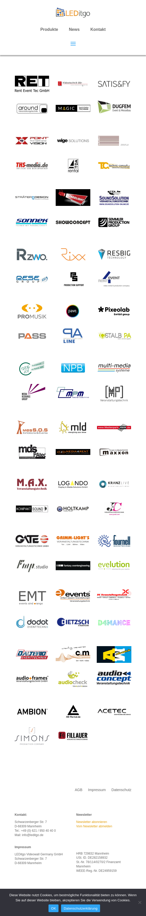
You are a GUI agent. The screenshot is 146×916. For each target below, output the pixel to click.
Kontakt (98, 29)
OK (53, 908)
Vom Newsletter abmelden (94, 826)
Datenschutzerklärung (80, 908)
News (74, 29)
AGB (78, 790)
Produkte (49, 29)
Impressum (97, 790)
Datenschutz (121, 790)
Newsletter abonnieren (91, 822)
